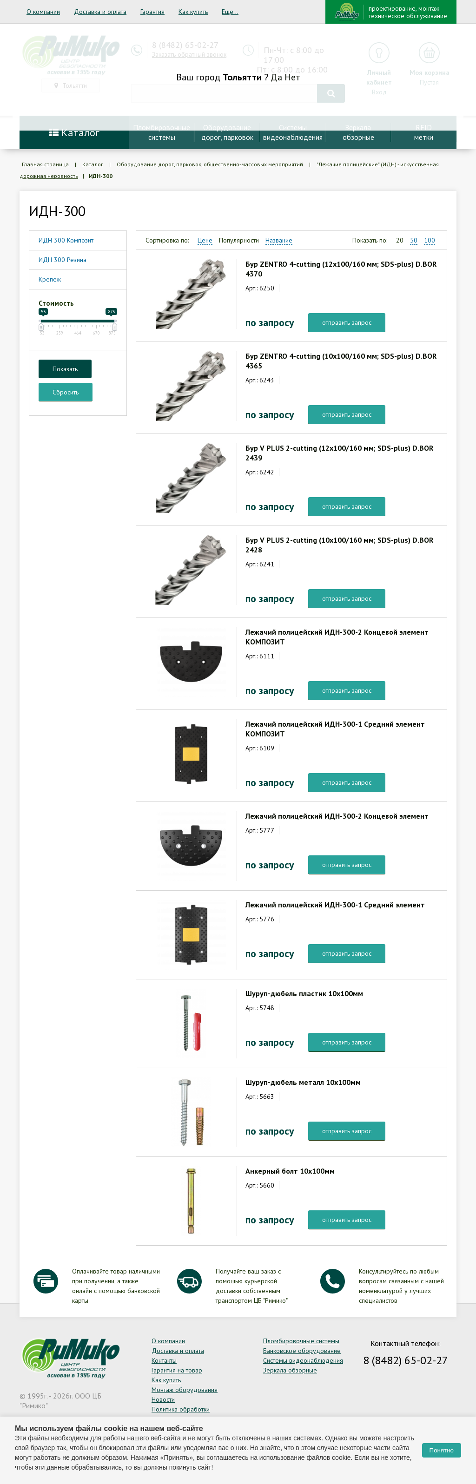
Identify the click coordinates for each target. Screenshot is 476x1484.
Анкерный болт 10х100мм (290, 1170)
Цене (205, 240)
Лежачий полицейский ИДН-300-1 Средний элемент (335, 904)
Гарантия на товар (177, 1370)
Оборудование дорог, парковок (227, 132)
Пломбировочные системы (301, 1341)
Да (276, 77)
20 (399, 240)
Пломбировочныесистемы (161, 132)
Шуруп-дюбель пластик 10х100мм (304, 993)
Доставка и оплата (100, 11)
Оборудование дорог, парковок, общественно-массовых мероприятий (210, 164)
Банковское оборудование (302, 1350)
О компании (43, 11)
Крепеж (50, 279)
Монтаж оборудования (185, 1390)
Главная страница (45, 164)
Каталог (74, 132)
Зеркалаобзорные (358, 132)
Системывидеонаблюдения (293, 132)
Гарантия (152, 11)
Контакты (164, 1360)
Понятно (442, 1450)
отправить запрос (346, 322)
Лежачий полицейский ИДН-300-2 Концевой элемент (337, 816)
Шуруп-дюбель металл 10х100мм (303, 1082)
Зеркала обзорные (290, 1370)
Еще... (230, 11)
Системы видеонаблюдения (303, 1360)
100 (429, 240)
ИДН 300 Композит (66, 240)
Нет (292, 77)
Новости (163, 1399)
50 (413, 240)
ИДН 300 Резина (62, 260)
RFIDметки (423, 132)
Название (278, 240)
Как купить (193, 11)
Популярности (239, 240)
